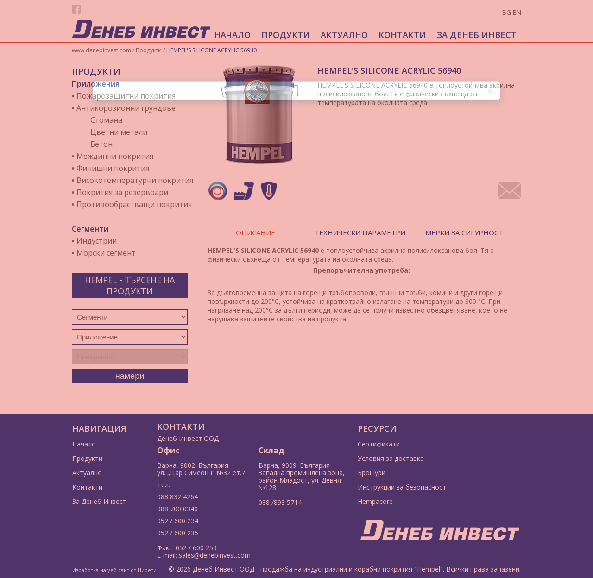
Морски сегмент (106, 253)
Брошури (371, 472)
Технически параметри (360, 232)
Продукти (285, 34)
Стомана (106, 120)
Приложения (96, 84)
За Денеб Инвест (477, 34)
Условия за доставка (391, 458)
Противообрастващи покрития (134, 204)
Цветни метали (118, 132)
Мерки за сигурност (464, 232)
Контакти (402, 34)
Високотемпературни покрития (134, 180)
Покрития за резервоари (122, 192)
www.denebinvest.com (101, 50)
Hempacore (375, 501)
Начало (232, 34)
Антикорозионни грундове (126, 108)
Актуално (344, 34)
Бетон (101, 144)
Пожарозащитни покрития (126, 96)
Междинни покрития (114, 156)
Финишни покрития (112, 168)
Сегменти (90, 229)
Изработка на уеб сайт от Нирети (114, 569)
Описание (255, 232)
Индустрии (96, 241)
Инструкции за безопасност (402, 487)
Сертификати (379, 444)
